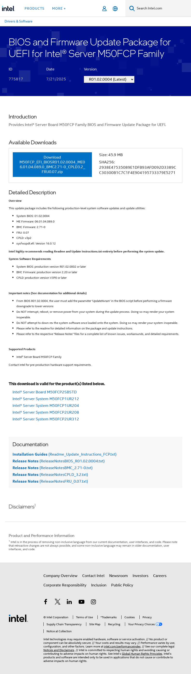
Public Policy (122, 585)
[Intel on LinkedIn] (69, 602)
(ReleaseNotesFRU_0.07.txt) (50, 481)
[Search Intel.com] (163, 8)
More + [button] (59, 8)
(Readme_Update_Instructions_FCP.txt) (64, 454)
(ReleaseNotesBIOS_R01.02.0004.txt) (59, 461)
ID (10, 69)
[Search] (132, 8)
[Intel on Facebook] (45, 602)
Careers (159, 575)
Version (90, 69)
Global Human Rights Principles (142, 653)
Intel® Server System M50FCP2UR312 (46, 419)
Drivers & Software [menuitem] (19, 21)
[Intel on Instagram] (93, 602)
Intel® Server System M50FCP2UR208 (46, 412)
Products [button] (34, 8)
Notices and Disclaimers (58, 650)
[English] (115, 8)
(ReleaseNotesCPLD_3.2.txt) (50, 474)
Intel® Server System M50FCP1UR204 (46, 405)
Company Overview (60, 575)
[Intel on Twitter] (58, 602)
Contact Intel (93, 575)
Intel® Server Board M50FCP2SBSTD (45, 392)
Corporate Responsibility (64, 585)
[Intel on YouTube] (81, 602)
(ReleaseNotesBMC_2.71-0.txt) (53, 468)
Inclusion (98, 585)
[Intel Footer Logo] (18, 618)
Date (50, 69)
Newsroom (118, 575)
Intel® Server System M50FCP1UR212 (46, 398)
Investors (140, 575)
